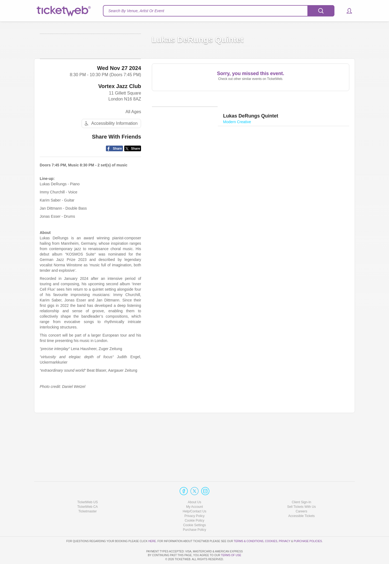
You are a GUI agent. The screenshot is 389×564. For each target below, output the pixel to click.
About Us (194, 486)
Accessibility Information (110, 174)
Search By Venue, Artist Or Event (136, 11)
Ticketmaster (87, 496)
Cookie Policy (194, 505)
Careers (301, 496)
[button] (346, 11)
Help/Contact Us (194, 496)
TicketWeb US (87, 486)
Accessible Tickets (301, 500)
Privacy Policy (195, 500)
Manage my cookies (194, 510)
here (152, 525)
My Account (194, 491)
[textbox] (218, 10)
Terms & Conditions (248, 525)
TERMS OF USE (231, 555)
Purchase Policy (194, 514)
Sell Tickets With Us (301, 491)
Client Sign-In (301, 486)
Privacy (284, 525)
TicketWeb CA (87, 491)
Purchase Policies (308, 525)
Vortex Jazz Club (119, 137)
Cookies (271, 525)
